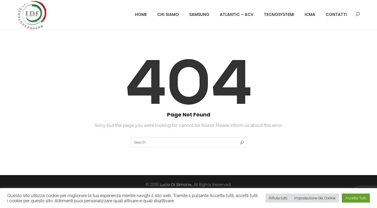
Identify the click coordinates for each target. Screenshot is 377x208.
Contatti (336, 14)
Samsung (199, 14)
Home (141, 14)
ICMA (310, 14)
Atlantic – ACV (237, 14)
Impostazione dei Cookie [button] (314, 198)
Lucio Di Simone (176, 184)
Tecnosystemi (279, 14)
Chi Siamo (168, 14)
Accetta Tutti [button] (355, 198)
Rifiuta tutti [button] (278, 198)
